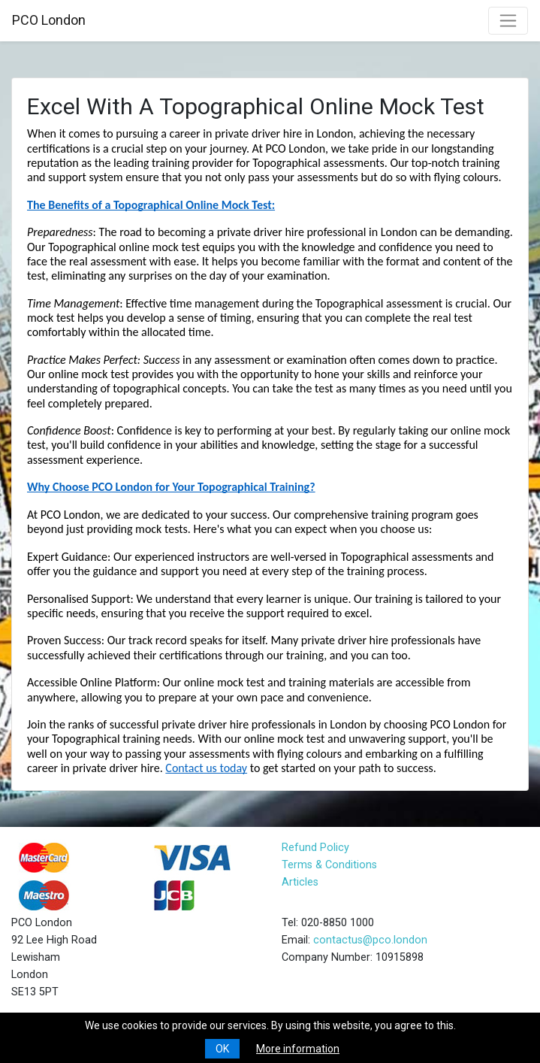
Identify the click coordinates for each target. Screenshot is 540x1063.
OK (222, 1049)
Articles (300, 882)
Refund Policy (315, 847)
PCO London (49, 20)
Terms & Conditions (329, 865)
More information (297, 1049)
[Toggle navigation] (508, 21)
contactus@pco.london (370, 940)
